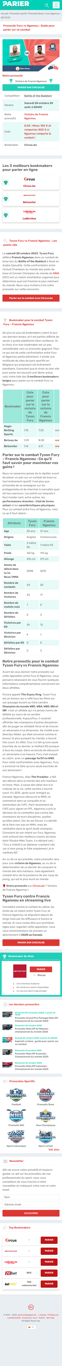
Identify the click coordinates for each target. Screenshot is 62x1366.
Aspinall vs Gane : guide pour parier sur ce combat (37, 1043)
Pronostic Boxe (45, 1104)
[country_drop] (34, 1327)
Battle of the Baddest (38, 95)
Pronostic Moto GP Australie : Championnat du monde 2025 (31, 1055)
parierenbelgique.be (27, 1315)
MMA (56, 273)
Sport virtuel (46, 1146)
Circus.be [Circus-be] (39, 885)
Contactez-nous (29, 1318)
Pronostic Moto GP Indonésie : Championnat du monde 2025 (31, 1068)
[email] (31, 1204)
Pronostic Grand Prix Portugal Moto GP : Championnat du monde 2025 (37, 1019)
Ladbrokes (29, 218)
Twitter (41, 1318)
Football (16, 1104)
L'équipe (42, 1315)
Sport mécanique (16, 1146)
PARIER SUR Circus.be (31, 87)
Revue (39, 975)
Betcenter (29, 202)
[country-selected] (29, 1327)
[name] (31, 1197)
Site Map (50, 1318)
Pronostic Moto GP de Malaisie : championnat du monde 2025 (32, 1030)
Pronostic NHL (16, 1125)
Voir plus (54, 1149)
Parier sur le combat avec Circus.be (31, 298)
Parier (41, 969)
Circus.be (29, 186)
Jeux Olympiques (45, 1125)
